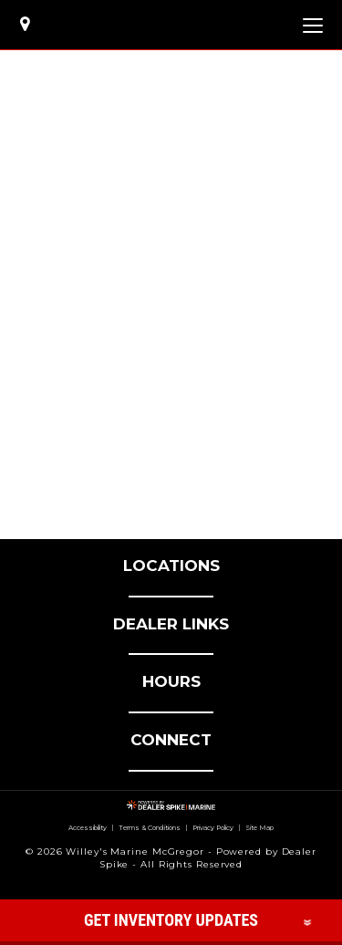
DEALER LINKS (171, 624)
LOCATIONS (171, 565)
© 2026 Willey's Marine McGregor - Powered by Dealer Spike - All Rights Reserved (171, 858)
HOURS (171, 681)
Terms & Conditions (150, 828)
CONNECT (171, 740)
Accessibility (84, 828)
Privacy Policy (216, 828)
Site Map (265, 828)
